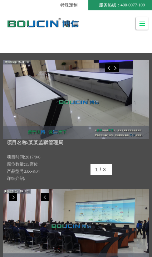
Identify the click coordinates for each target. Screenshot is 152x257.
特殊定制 (69, 4)
